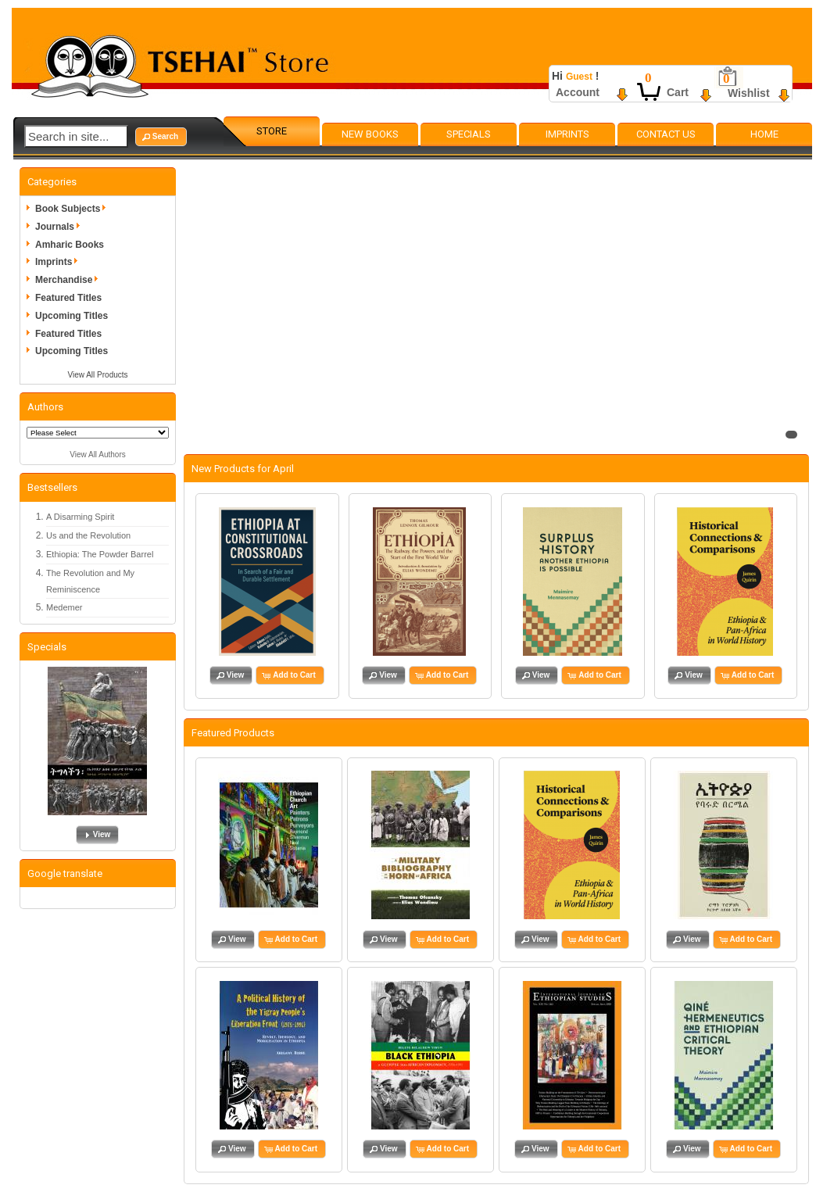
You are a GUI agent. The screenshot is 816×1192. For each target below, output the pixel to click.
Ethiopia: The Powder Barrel (99, 554)
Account (577, 92)
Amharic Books (69, 244)
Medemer (64, 607)
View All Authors (98, 454)
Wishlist (749, 93)
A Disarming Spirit (80, 516)
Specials (468, 134)
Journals (60, 226)
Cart (678, 92)
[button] (161, 136)
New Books (370, 134)
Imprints (567, 134)
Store (271, 131)
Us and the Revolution (88, 535)
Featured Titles (68, 297)
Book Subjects (73, 208)
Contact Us (666, 134)
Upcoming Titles (71, 315)
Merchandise (69, 279)
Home (764, 134)
